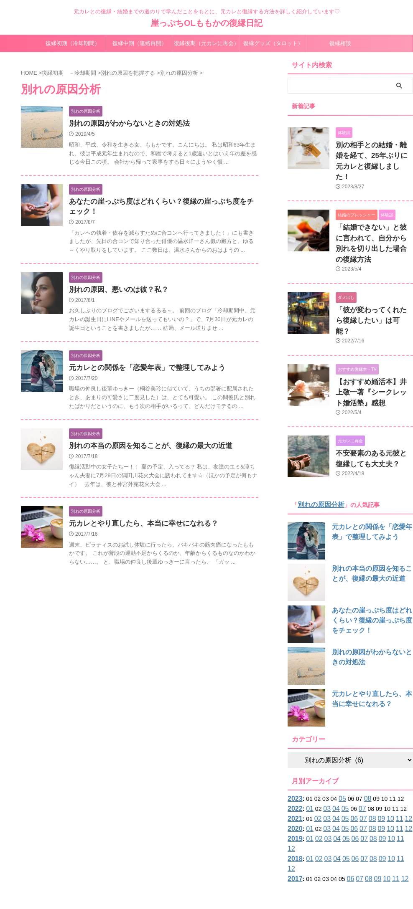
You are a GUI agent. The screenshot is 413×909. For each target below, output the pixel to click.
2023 (294, 751)
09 (372, 771)
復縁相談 (340, 43)
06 (348, 771)
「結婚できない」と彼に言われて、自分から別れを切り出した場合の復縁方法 (374, 222)
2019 (294, 791)
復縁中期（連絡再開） (139, 43)
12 (397, 771)
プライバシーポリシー (245, 854)
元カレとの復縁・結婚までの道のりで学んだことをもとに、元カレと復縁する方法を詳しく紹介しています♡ (206, 870)
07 (356, 761)
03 (324, 761)
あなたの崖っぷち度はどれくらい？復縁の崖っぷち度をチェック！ (370, 573)
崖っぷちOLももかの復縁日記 (206, 23)
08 (364, 751)
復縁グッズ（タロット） (273, 43)
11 (388, 771)
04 (332, 761)
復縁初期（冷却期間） (73, 43)
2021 (294, 771)
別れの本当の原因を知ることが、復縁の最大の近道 (146, 450)
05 (340, 751)
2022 (294, 761)
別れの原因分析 (318, 457)
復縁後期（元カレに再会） (206, 43)
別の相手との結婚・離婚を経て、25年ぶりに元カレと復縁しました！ (374, 154)
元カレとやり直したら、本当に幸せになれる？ (139, 528)
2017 (294, 811)
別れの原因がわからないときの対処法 (126, 123)
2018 (294, 801)
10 (380, 771)
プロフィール (158, 854)
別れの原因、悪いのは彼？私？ (116, 292)
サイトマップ (196, 854)
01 (307, 761)
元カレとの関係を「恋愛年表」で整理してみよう (142, 371)
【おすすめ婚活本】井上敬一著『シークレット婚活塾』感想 (374, 349)
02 (315, 771)
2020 (294, 781)
